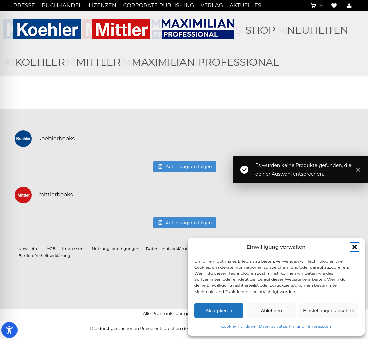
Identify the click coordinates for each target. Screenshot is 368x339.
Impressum (319, 326)
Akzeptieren (218, 310)
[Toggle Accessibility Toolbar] (9, 330)
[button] (354, 247)
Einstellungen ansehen (328, 310)
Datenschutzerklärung (281, 326)
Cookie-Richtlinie (238, 326)
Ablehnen (271, 310)
